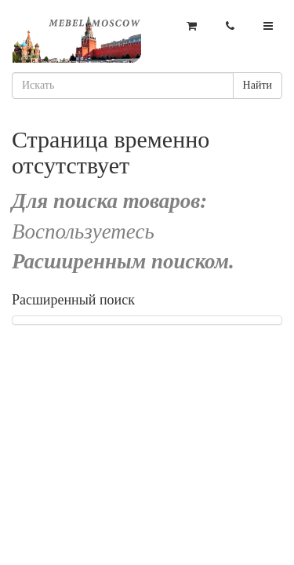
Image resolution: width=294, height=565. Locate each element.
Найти (257, 85)
